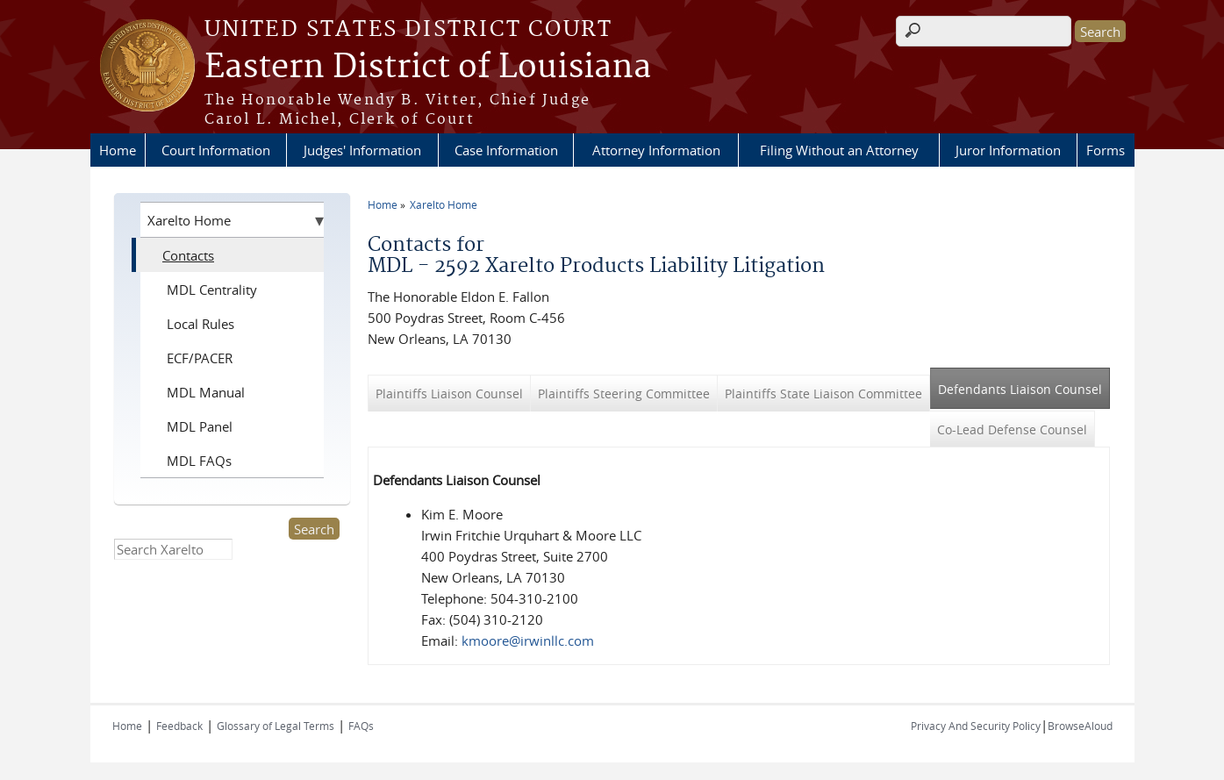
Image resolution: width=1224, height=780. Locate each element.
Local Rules (200, 324)
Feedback (179, 726)
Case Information (506, 150)
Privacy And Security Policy (976, 726)
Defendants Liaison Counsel (1024, 383)
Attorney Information (656, 150)
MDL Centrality (212, 289)
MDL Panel (200, 426)
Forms (1105, 150)
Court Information (215, 150)
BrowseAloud (1080, 726)
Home (117, 150)
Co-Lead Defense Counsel (1012, 429)
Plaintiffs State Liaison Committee (823, 393)
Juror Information (1008, 150)
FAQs (361, 726)
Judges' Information (362, 150)
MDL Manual (206, 392)
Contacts (188, 255)
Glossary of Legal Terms (275, 726)
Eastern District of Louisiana (427, 67)
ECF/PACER (200, 358)
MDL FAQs (199, 460)
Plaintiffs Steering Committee (624, 393)
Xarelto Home (443, 204)
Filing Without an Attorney (839, 150)
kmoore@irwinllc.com (528, 640)
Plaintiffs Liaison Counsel (449, 393)
